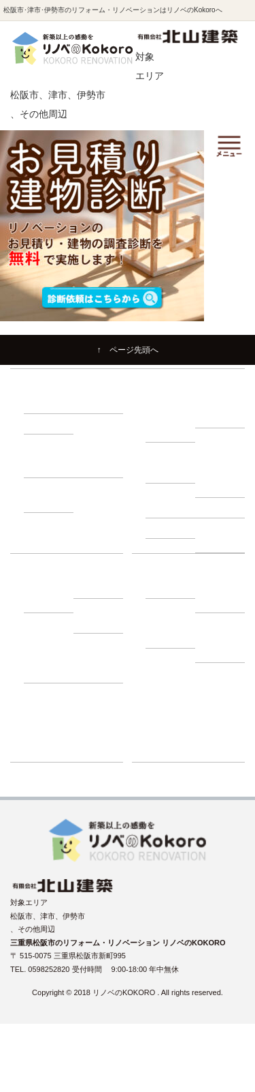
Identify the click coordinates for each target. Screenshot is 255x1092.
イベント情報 (168, 692)
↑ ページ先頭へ (127, 350)
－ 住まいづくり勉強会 (221, 410)
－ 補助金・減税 (100, 615)
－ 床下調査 (172, 473)
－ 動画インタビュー (50, 665)
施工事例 (160, 672)
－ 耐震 (43, 403)
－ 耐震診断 (172, 528)
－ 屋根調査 (221, 507)
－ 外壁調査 (172, 507)
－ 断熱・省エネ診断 (221, 535)
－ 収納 (43, 423)
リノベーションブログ (183, 712)
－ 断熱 (92, 403)
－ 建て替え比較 (50, 595)
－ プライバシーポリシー (221, 637)
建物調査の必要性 (175, 452)
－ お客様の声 (100, 665)
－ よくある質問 (172, 630)
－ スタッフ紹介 (221, 595)
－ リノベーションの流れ (172, 417)
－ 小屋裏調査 (221, 480)
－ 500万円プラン (49, 459)
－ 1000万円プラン (101, 459)
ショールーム (168, 752)
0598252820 (49, 969)
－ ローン (96, 588)
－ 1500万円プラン (51, 495)
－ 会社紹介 (172, 588)
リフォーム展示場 (175, 732)
